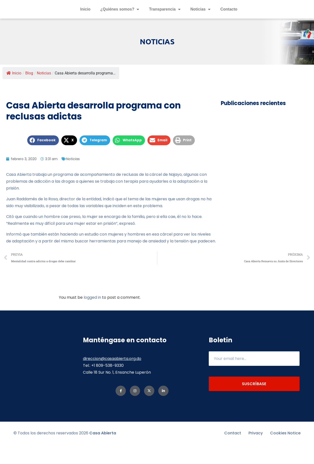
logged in (92, 317)
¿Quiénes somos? (119, 19)
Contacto (228, 19)
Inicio (85, 19)
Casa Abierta (102, 452)
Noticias (200, 19)
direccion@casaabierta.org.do (112, 378)
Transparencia (165, 19)
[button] (43, 160)
